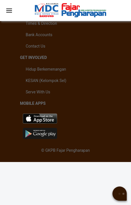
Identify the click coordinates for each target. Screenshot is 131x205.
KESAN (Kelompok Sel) (46, 80)
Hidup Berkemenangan (46, 69)
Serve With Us (38, 92)
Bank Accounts (39, 34)
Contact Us (35, 46)
